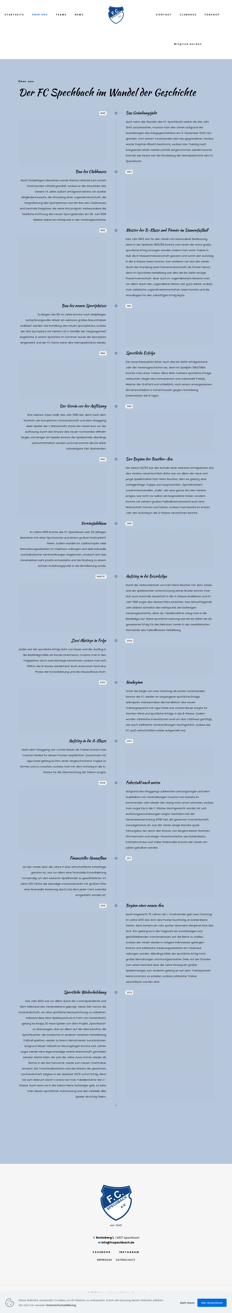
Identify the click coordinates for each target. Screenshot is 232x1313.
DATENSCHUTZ (125, 1260)
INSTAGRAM (129, 1252)
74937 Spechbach (116, 1238)
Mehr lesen (187, 1303)
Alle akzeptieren (212, 1303)
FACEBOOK (102, 1252)
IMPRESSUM (104, 1260)
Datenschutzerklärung (61, 1305)
